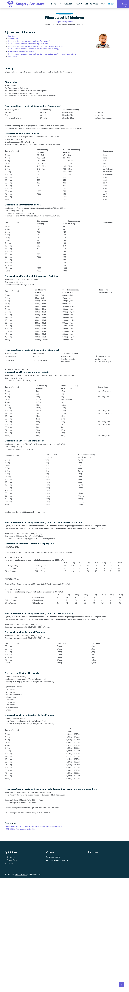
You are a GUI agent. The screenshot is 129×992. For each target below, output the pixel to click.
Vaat (103, 4)
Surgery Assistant (21, 874)
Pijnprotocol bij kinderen (64, 22)
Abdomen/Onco (91, 4)
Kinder (111, 4)
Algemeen (68, 4)
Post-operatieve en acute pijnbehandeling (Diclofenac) (28, 44)
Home (53, 4)
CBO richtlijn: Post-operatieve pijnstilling (20, 829)
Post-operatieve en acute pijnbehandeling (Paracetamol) (29, 41)
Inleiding (12, 36)
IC (60, 4)
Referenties (13, 56)
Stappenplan (13, 39)
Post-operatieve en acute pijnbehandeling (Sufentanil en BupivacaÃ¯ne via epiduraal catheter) (42, 54)
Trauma (79, 4)
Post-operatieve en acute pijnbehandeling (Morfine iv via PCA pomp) (33, 49)
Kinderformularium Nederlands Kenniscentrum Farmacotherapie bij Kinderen (34, 826)
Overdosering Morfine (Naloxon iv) (21, 51)
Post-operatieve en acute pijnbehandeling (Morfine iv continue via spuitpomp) (37, 46)
